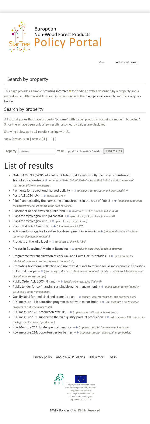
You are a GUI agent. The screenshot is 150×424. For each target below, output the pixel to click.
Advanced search (127, 62)
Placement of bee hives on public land (39, 211)
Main (101, 62)
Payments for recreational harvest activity (41, 190)
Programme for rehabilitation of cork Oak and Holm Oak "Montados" (60, 256)
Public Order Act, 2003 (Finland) (35, 281)
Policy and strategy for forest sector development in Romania (55, 231)
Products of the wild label (30, 241)
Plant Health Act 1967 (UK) (31, 226)
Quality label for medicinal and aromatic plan (43, 297)
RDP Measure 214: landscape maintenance (42, 327)
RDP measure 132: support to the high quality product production (58, 317)
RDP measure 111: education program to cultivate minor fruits (55, 302)
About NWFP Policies (70, 357)
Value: (61, 151)
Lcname (61, 119)
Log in (112, 357)
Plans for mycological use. (30, 221)
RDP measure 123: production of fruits (39, 312)
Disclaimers (97, 357)
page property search (100, 96)
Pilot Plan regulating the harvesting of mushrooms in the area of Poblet (61, 201)
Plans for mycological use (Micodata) (38, 216)
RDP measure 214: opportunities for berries (43, 332)
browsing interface (56, 91)
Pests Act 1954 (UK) (26, 196)
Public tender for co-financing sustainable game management (55, 286)
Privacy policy (42, 357)
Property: (10, 151)
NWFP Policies (59, 410)
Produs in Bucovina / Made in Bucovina (40, 249)
